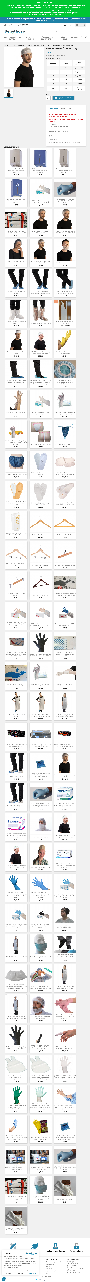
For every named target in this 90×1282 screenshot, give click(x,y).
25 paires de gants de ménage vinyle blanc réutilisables (65, 1199)
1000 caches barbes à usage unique (65, 263)
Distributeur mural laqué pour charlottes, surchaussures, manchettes (40, 170)
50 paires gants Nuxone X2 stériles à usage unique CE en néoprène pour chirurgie (65, 1107)
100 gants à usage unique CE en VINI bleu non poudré (16, 685)
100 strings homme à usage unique (64, 444)
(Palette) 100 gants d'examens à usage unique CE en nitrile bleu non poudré (65, 1167)
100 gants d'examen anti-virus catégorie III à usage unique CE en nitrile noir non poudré (16, 744)
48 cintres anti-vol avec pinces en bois (16, 564)
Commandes (50, 1264)
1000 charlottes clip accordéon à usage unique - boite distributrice (65, 232)
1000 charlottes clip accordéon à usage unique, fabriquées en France (40, 987)
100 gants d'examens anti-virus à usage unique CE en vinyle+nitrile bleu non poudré (16, 654)
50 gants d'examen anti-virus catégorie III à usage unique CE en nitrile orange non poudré (64, 744)
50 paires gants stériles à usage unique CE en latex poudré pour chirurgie (16, 835)
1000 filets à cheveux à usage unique (16, 262)
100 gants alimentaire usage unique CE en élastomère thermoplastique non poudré (16, 442)
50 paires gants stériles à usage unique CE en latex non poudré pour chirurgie (65, 805)
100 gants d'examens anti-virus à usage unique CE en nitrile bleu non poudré (65, 895)
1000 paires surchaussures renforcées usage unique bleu (40, 292)
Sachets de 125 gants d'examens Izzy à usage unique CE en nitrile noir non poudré (40, 1167)
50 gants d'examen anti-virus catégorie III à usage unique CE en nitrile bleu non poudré (40, 744)
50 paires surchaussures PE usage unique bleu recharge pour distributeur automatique (16, 382)
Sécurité (83, 37)
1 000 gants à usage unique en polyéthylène (40, 685)
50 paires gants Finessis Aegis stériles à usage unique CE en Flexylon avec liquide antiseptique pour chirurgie (40, 1106)
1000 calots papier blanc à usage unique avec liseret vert (40, 352)
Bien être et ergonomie (63, 38)
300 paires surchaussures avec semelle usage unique (16, 775)
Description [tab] (54, 108)
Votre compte (51, 1259)
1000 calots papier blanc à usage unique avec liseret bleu (16, 866)
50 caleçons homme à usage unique (16, 474)
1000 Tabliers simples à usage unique (16, 715)
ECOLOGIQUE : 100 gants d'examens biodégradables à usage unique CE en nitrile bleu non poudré (16, 1137)
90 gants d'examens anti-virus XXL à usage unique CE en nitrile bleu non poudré (16, 926)
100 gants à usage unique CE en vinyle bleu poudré (65, 624)
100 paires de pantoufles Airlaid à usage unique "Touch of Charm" (65, 504)
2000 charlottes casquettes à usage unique (64, 775)
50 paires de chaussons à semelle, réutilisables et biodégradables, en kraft (16, 503)
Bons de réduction (51, 1271)
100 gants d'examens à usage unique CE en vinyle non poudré (16, 232)
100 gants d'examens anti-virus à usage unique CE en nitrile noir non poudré (40, 926)
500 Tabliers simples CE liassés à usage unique (65, 322)
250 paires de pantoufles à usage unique (40, 473)
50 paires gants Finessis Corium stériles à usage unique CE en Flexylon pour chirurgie (16, 1107)
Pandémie (75, 37)
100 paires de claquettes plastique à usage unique (40, 504)
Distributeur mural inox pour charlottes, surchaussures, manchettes (16, 170)
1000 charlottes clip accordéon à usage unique (40, 232)
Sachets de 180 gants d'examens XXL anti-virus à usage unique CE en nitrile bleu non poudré (65, 1137)
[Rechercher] (45, 32)
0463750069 (24, 25)
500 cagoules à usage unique (40, 837)
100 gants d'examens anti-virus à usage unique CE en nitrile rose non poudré (65, 1016)
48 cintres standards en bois (40, 535)
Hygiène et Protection (29, 38)
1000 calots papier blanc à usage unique (16, 352)
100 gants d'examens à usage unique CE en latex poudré (40, 413)
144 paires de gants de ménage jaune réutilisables (64, 352)
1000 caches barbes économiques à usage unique (40, 1017)
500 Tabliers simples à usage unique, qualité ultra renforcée (40, 715)
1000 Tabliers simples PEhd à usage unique (16, 957)
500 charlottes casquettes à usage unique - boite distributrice (40, 262)
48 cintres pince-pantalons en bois (65, 565)
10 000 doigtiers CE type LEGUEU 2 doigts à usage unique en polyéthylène (16, 1077)
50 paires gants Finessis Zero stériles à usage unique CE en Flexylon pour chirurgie (65, 1077)
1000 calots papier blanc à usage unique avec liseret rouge (65, 836)
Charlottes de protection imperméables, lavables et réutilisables (65, 382)
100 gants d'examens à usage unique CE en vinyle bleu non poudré (65, 654)
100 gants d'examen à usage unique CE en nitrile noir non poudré (16, 1047)
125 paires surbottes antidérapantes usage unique (16, 322)
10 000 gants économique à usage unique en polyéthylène (65, 413)
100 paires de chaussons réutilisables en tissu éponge (65, 473)
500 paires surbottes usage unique (40, 323)
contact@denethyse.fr (74, 1272)
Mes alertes (49, 1273)
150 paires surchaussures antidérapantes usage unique (65, 292)
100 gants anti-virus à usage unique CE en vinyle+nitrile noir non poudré (41, 655)
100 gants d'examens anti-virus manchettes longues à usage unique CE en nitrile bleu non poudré (40, 894)
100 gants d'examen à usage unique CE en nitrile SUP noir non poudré (65, 594)
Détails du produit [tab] (67, 108)
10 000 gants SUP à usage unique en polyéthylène (16, 413)
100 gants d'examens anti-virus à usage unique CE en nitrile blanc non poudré (65, 865)
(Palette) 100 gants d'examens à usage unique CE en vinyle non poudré (16, 1198)
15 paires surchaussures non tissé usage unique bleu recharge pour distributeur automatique (40, 382)
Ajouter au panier (63, 98)
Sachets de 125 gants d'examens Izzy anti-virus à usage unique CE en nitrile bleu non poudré (16, 1167)
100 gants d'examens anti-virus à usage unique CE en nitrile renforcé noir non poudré (40, 1046)
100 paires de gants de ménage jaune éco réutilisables (40, 1138)
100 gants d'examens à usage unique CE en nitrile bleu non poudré (65, 200)
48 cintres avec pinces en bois (40, 565)
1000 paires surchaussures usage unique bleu (16, 292)
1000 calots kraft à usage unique (40, 867)
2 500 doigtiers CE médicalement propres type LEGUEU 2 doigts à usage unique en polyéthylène (40, 1077)
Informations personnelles (54, 1262)
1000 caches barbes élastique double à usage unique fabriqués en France (40, 1198)
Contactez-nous (12, 25)
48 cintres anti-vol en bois (65, 535)
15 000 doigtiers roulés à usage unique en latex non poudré (64, 1047)
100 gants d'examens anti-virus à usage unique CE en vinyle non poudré (16, 623)
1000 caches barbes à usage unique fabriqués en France (40, 957)
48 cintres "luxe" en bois (40, 595)
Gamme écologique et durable (12, 38)
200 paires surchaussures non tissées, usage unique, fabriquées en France (64, 956)
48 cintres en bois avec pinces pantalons (16, 594)
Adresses (49, 1268)
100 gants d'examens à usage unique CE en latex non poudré (40, 201)
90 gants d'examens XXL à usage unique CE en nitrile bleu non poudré (40, 805)
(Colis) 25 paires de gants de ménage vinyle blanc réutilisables (16, 1229)
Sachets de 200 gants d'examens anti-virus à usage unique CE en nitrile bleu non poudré (40, 774)
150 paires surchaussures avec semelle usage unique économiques (16, 806)
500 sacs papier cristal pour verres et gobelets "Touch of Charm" (16, 534)
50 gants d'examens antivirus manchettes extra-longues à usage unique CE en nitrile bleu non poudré (16, 894)
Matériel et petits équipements (46, 38)
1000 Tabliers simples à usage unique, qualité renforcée (65, 987)
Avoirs (48, 1266)
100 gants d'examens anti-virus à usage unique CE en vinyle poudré (40, 624)
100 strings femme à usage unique (40, 444)
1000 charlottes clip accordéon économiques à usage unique (65, 927)
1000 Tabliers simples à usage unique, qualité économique (65, 715)
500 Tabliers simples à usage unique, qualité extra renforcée (16, 1017)
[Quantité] (48, 98)
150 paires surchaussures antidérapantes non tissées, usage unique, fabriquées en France (16, 986)
